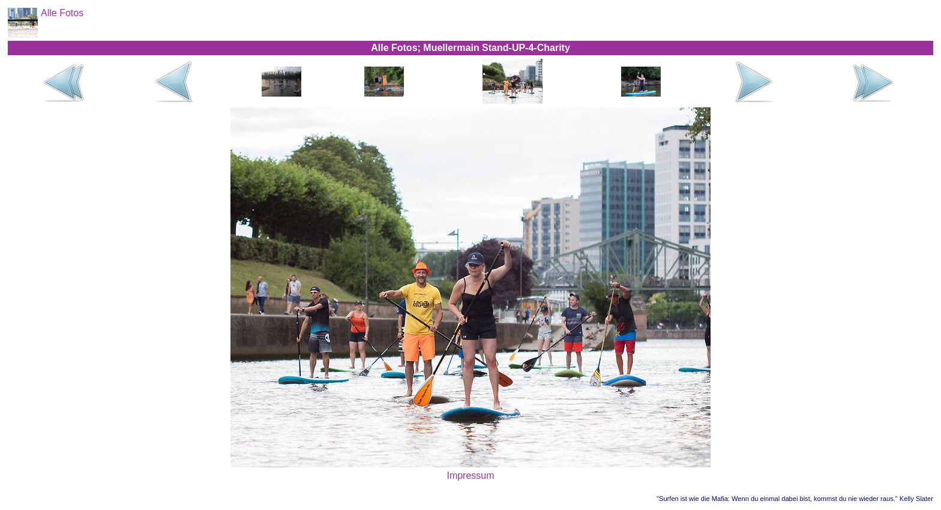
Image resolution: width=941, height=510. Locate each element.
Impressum (470, 475)
